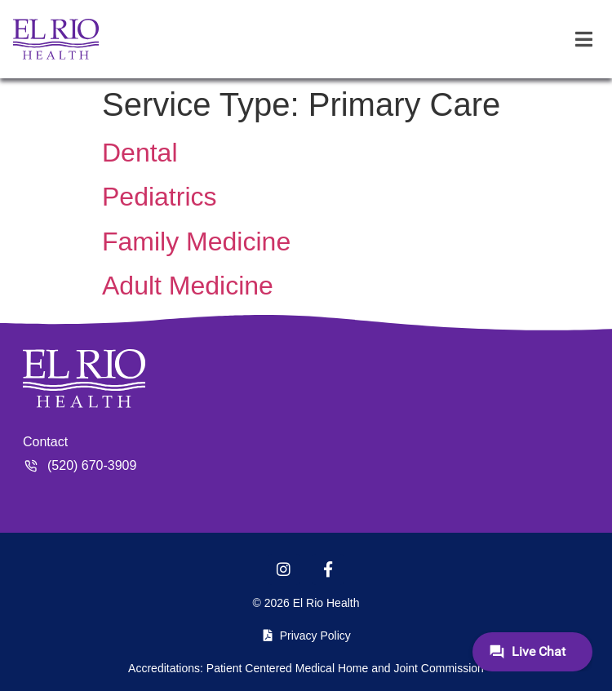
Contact (45, 442)
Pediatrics (159, 196)
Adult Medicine (187, 285)
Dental (140, 152)
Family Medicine (196, 241)
